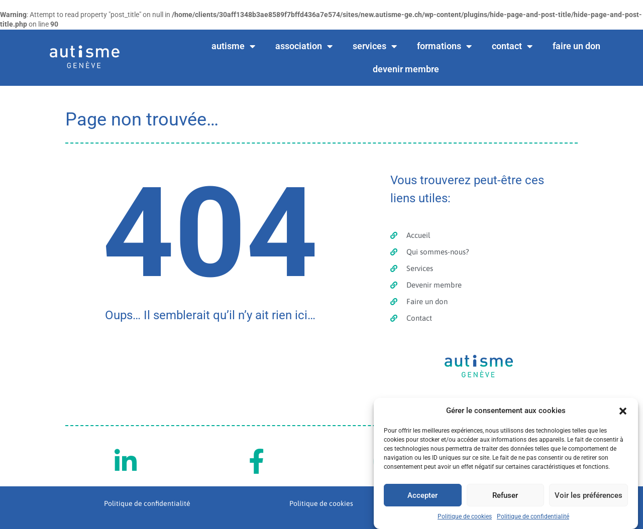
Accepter (422, 495)
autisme (233, 46)
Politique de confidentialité (533, 516)
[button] (623, 411)
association (304, 46)
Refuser (505, 495)
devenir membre (406, 69)
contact (512, 46)
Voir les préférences (588, 495)
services (375, 46)
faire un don (576, 46)
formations (444, 46)
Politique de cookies (465, 516)
